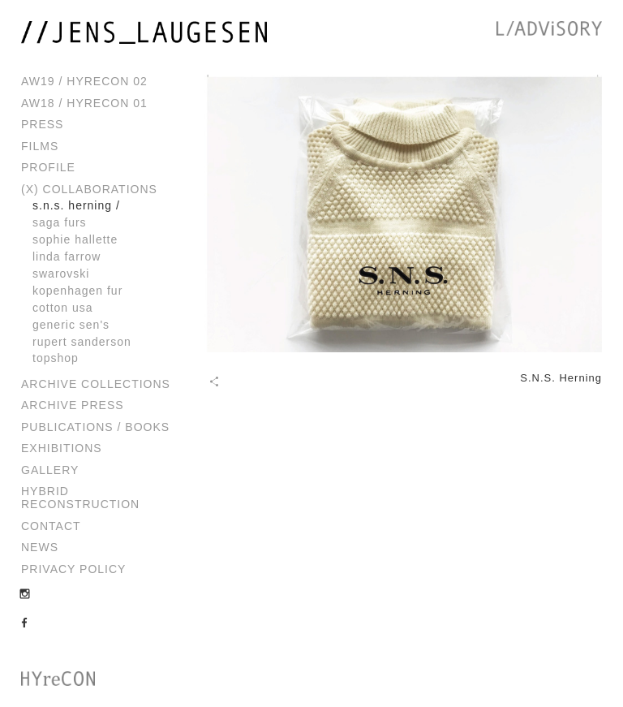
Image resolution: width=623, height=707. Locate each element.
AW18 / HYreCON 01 (84, 103)
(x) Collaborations (89, 189)
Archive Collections (95, 383)
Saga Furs (59, 222)
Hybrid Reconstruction (80, 498)
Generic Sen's (71, 324)
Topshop (55, 357)
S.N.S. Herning (72, 205)
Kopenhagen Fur (77, 290)
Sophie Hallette (75, 239)
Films (39, 146)
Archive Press (72, 405)
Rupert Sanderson (81, 341)
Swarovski (60, 273)
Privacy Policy (73, 569)
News (39, 547)
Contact (51, 525)
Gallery (50, 469)
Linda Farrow (66, 256)
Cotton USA (62, 307)
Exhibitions (61, 448)
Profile (48, 167)
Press (42, 124)
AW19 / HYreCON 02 (84, 81)
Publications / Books (95, 426)
